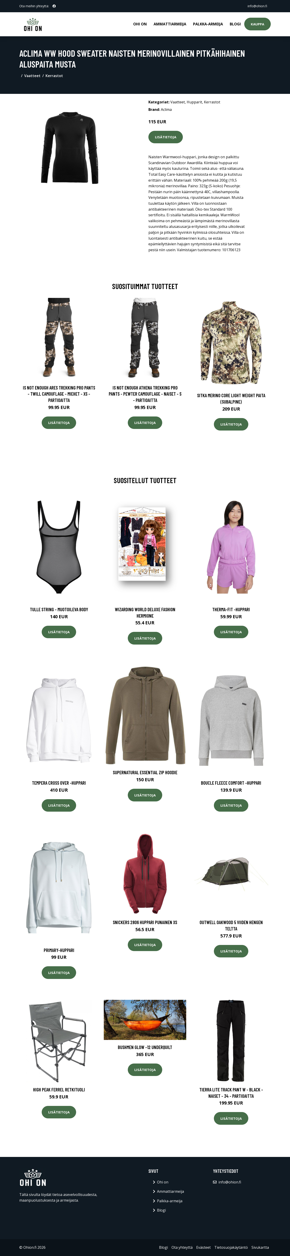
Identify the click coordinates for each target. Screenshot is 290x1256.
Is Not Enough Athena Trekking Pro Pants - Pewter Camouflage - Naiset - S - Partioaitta (145, 394)
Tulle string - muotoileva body (59, 609)
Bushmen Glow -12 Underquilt (145, 1047)
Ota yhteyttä (182, 1247)
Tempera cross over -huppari (59, 783)
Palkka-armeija (208, 24)
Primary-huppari (59, 950)
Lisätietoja (165, 137)
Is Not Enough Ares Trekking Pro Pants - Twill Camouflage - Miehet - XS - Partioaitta (59, 394)
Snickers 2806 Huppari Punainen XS (145, 922)
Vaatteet (32, 75)
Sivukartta (260, 1247)
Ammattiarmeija (170, 24)
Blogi (235, 24)
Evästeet (203, 1247)
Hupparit (194, 102)
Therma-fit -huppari (231, 609)
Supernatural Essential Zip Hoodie (145, 772)
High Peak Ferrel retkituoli (59, 1089)
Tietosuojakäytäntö (231, 1247)
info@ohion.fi (257, 6)
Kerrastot (54, 75)
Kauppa (257, 24)
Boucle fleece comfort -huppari (231, 783)
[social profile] (54, 6)
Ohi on (140, 24)
